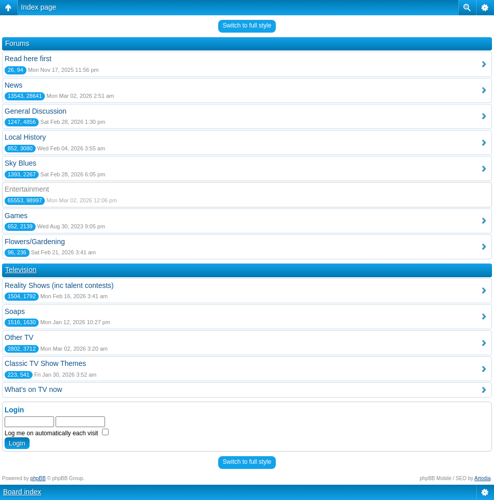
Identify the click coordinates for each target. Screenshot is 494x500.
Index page (38, 7)
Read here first (28, 59)
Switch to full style (247, 25)
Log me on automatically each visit (57, 433)
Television (20, 270)
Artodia (483, 478)
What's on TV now (33, 389)
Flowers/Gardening (35, 242)
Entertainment (27, 189)
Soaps (15, 311)
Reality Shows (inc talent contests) (59, 285)
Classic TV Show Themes (45, 363)
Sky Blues (20, 163)
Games (16, 216)
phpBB (38, 478)
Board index (22, 492)
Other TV (19, 337)
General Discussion (35, 111)
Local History (25, 137)
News (13, 85)
